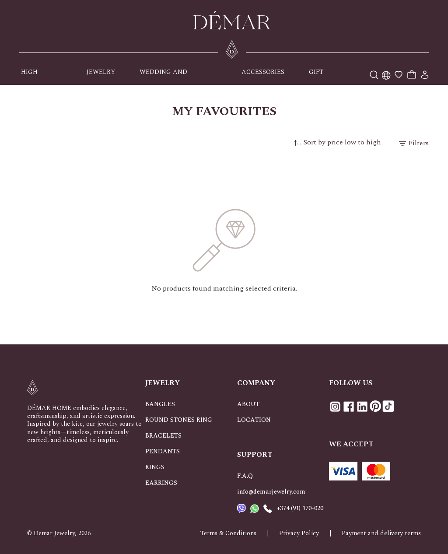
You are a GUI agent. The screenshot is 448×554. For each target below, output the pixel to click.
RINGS (154, 467)
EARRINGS (161, 482)
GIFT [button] (316, 72)
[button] (386, 72)
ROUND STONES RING (178, 419)
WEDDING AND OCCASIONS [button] (163, 76)
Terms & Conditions (228, 533)
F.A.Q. (245, 475)
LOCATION (254, 419)
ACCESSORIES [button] (263, 72)
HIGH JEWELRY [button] (35, 76)
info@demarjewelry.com (271, 491)
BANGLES (160, 404)
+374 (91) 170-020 (299, 508)
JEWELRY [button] (101, 72)
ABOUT (248, 404)
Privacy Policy (299, 533)
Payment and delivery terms (381, 533)
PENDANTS (162, 451)
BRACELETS (163, 435)
